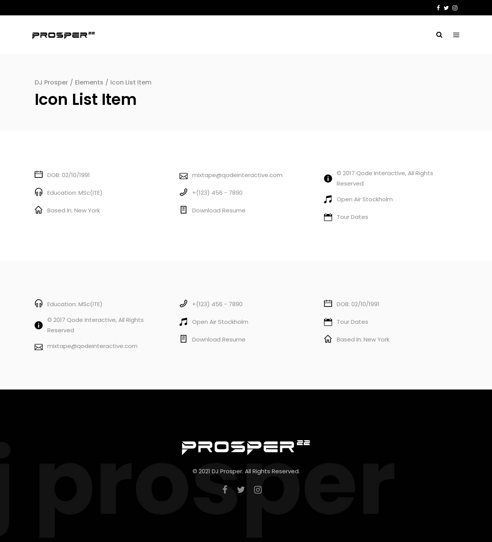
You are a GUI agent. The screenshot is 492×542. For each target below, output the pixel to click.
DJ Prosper (51, 82)
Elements (89, 82)
